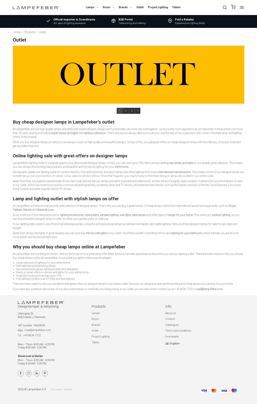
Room (109, 7)
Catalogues (172, 324)
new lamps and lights (181, 162)
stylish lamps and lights (64, 133)
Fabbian (17, 209)
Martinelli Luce (45, 209)
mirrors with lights (96, 233)
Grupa (232, 205)
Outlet (140, 7)
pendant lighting (109, 214)
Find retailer (172, 336)
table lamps (139, 214)
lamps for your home (180, 214)
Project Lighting (158, 7)
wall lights (125, 214)
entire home (121, 166)
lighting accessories (72, 214)
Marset (27, 209)
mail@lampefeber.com (209, 289)
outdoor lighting (221, 214)
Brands (125, 7)
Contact (170, 318)
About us (170, 313)
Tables (176, 7)
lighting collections (95, 133)
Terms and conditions (178, 330)
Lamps (92, 7)
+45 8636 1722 (32, 335)
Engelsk (172, 343)
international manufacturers (174, 172)
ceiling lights (92, 214)
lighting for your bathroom (186, 233)
